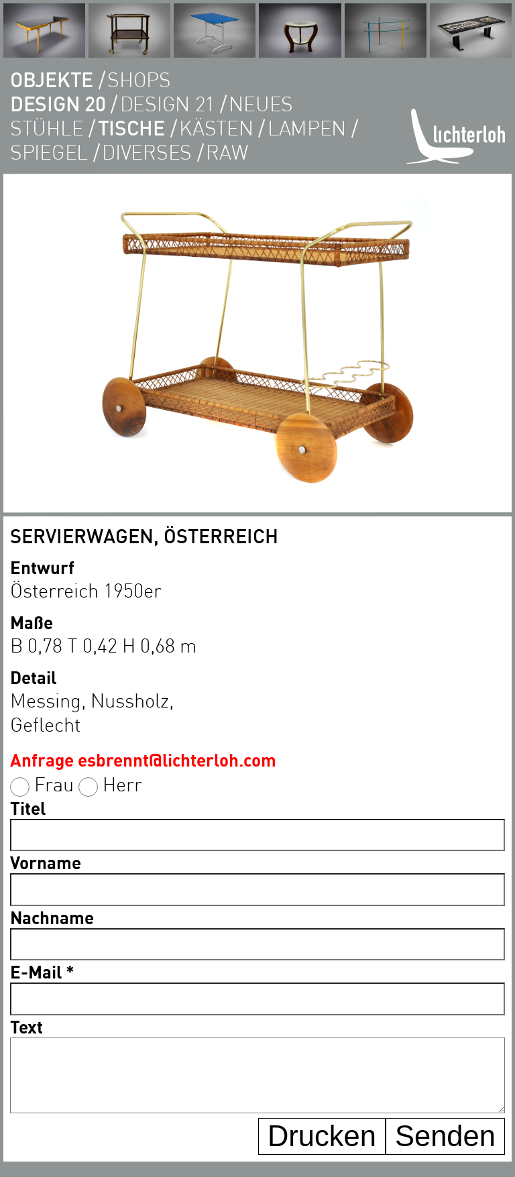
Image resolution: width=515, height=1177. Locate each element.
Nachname (52, 917)
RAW (226, 151)
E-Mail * (42, 971)
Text (26, 1026)
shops (139, 79)
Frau (54, 783)
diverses (147, 151)
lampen (307, 127)
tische (131, 127)
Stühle (46, 127)
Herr (122, 783)
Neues (261, 103)
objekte (51, 79)
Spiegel (49, 151)
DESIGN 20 (57, 103)
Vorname (45, 862)
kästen (216, 127)
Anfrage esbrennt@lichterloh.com (143, 759)
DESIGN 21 (167, 103)
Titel (28, 808)
